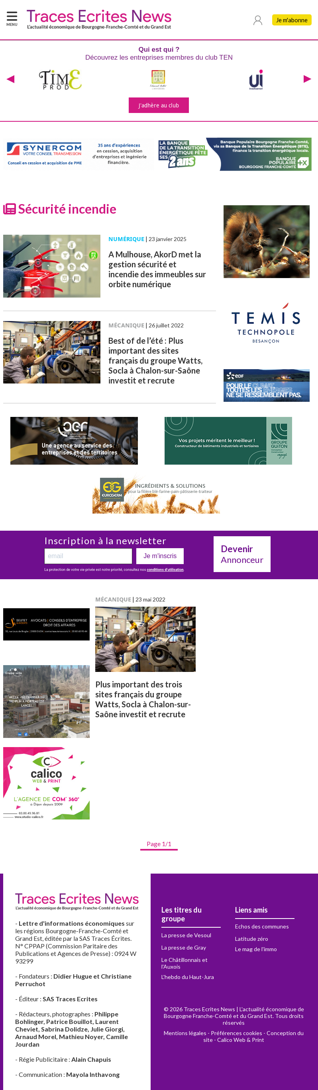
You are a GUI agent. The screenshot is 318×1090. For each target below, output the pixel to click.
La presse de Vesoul (186, 935)
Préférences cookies (236, 1033)
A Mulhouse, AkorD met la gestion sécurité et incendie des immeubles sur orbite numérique (157, 269)
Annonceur (242, 554)
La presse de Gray (183, 947)
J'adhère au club (159, 105)
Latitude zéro (251, 938)
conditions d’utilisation (165, 570)
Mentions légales (185, 1033)
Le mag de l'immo (256, 949)
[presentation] (10, 79)
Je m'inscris (160, 556)
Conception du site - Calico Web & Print (253, 1036)
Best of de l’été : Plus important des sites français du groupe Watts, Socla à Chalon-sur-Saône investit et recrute (155, 360)
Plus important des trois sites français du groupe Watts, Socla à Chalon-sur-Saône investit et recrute (143, 699)
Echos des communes (262, 926)
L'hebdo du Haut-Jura (187, 976)
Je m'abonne (292, 19)
